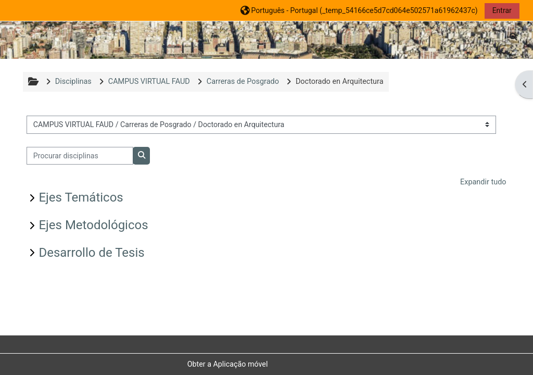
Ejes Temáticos (81, 197)
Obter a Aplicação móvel (227, 364)
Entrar (502, 10)
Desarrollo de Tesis (91, 252)
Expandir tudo (483, 182)
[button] (359, 10)
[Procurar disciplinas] (80, 156)
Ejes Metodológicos (93, 225)
